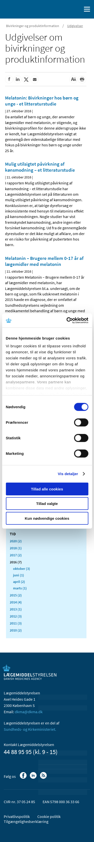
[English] (65, 9)
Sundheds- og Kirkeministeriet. (30, 729)
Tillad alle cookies (47, 489)
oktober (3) (21, 568)
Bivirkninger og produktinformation (32, 26)
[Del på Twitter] (26, 79)
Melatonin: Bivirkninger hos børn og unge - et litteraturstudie (41, 101)
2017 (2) (16, 555)
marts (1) (20, 588)
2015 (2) (16, 595)
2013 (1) (16, 609)
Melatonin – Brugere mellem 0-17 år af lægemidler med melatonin (44, 261)
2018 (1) (16, 548)
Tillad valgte (47, 503)
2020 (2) (16, 541)
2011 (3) (16, 623)
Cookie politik (49, 816)
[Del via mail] (35, 79)
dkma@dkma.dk (29, 711)
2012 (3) (16, 616)
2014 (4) (16, 602)
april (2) (19, 581)
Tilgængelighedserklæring (26, 821)
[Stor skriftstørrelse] (73, 79)
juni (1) (18, 575)
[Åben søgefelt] (77, 9)
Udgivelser (75, 26)
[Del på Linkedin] (18, 79)
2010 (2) (16, 630)
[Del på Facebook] (9, 79)
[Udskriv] (82, 79)
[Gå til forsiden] (25, 9)
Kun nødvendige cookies (47, 518)
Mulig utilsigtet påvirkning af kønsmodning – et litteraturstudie (40, 167)
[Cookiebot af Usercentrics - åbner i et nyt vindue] (67, 320)
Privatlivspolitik (17, 816)
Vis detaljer (68, 474)
